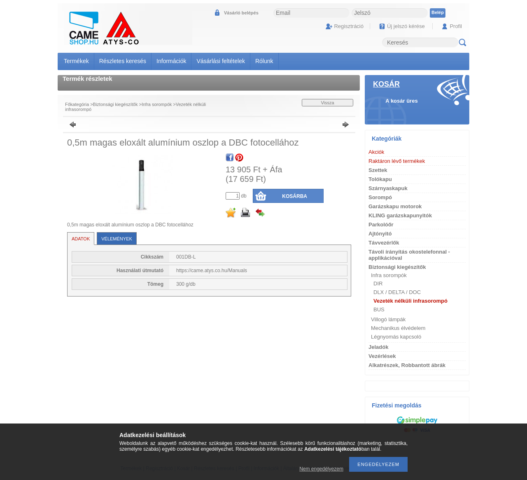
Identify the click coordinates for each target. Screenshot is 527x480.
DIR (377, 283)
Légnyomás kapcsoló (396, 337)
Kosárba (294, 196)
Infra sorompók (157, 104)
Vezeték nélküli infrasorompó (410, 301)
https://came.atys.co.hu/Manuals (211, 270)
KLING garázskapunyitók (400, 215)
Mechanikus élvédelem (398, 328)
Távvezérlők (383, 243)
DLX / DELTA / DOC (397, 292)
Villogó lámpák (388, 319)
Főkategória (77, 104)
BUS (379, 309)
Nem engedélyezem (321, 469)
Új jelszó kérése (406, 26)
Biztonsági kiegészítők (115, 104)
